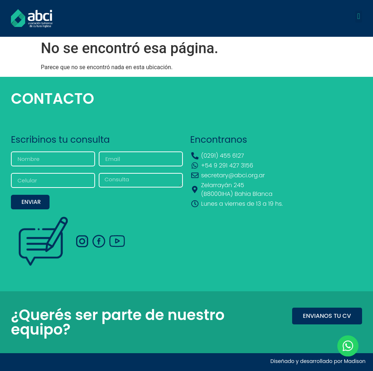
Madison (355, 361)
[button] (358, 17)
